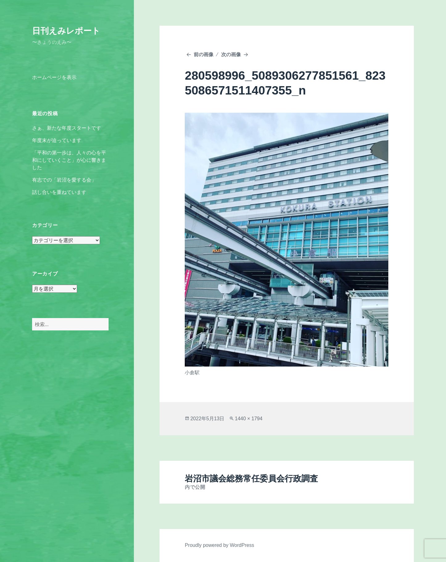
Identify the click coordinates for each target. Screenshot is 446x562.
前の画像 (203, 54)
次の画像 (231, 54)
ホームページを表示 (54, 77)
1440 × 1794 (248, 418)
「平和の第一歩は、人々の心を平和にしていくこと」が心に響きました (69, 160)
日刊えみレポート (66, 31)
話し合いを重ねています (59, 192)
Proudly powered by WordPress (219, 545)
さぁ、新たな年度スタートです (66, 128)
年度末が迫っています (56, 140)
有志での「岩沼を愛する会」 (64, 179)
